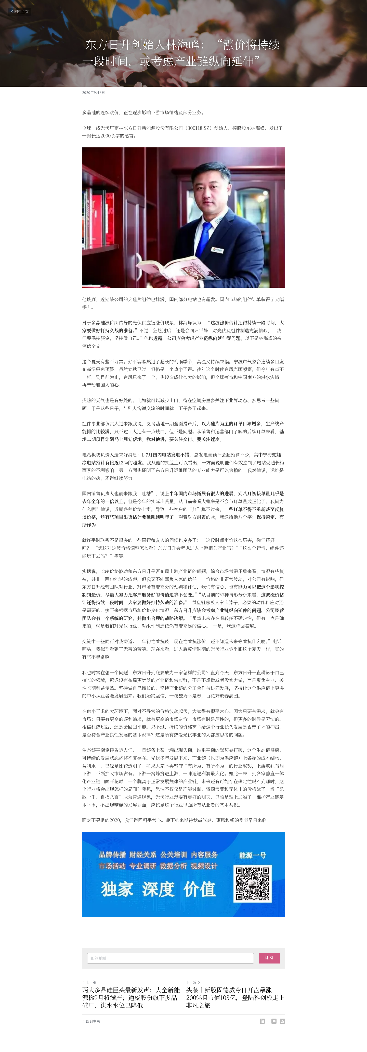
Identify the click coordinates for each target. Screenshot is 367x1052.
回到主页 (19, 11)
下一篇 (193, 982)
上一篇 (89, 982)
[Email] (274, 1021)
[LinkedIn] (262, 1021)
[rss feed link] (282, 1021)
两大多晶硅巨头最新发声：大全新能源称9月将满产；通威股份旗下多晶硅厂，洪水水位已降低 (131, 997)
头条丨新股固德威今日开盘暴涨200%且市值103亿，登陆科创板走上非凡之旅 (235, 997)
